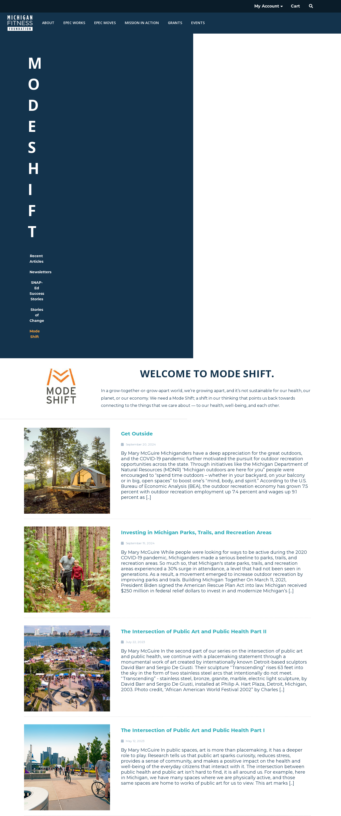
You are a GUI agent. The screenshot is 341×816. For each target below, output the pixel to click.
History (259, 717)
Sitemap (314, 806)
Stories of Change (230, 87)
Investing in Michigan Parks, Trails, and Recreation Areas (196, 283)
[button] (311, 6)
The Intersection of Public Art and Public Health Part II (194, 382)
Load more (170, 683)
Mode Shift (269, 87)
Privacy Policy (289, 806)
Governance (259, 724)
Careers (259, 731)
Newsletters (133, 87)
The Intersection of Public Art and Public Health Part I (193, 481)
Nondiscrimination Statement (248, 806)
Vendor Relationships (259, 737)
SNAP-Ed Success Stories (179, 87)
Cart (295, 6)
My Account (268, 6)
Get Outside (137, 185)
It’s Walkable (138, 580)
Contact (259, 744)
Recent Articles (96, 87)
